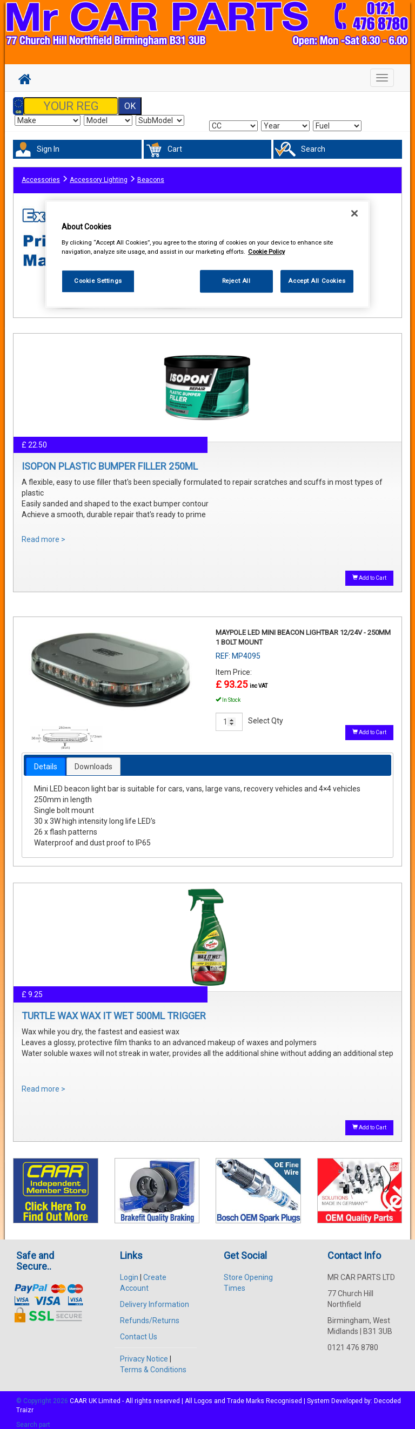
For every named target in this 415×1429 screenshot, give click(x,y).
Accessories (41, 174)
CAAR (78, 1394)
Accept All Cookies (316, 281)
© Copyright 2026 (43, 1394)
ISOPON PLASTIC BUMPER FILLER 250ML (110, 459)
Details (45, 760)
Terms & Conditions (153, 1363)
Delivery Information (154, 1297)
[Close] (354, 213)
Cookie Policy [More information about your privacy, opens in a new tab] (266, 251)
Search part (33, 1419)
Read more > (43, 533)
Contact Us (138, 1330)
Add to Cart (369, 571)
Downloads (93, 760)
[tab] (45, 760)
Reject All (236, 281)
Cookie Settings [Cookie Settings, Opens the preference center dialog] (98, 281)
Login (129, 1271)
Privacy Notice (144, 1352)
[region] (207, 254)
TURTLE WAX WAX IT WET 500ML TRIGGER (114, 1009)
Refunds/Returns (149, 1314)
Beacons (150, 174)
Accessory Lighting (99, 174)
